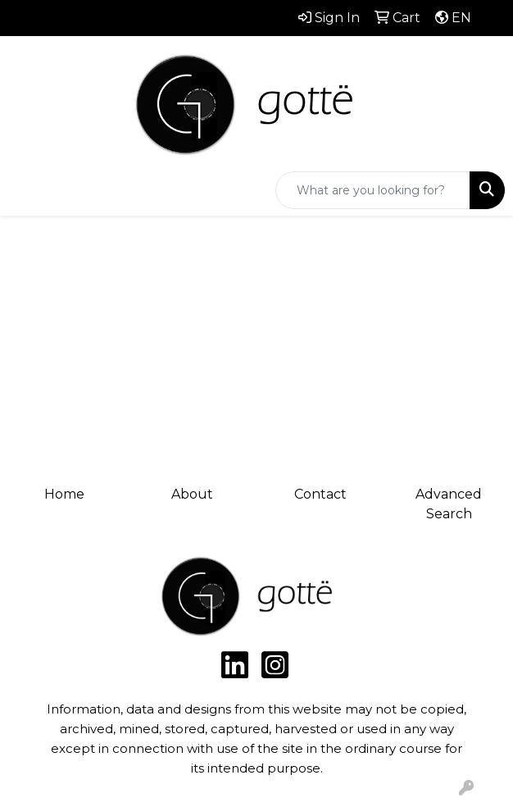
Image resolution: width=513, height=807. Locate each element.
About (192, 494)
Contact (320, 494)
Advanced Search (448, 504)
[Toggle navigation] (25, 190)
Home (64, 494)
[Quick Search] (372, 190)
